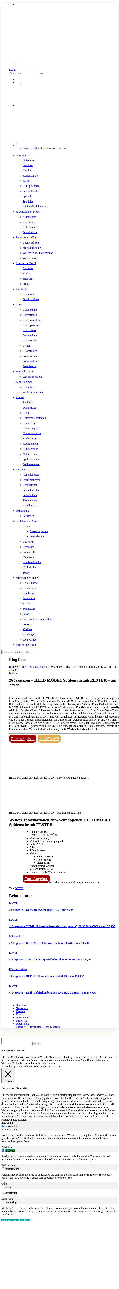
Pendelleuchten (31, 490)
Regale (26, 603)
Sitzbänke (28, 278)
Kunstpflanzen (31, 185)
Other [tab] (4, 1184)
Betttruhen (28, 546)
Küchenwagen (31, 438)
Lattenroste (29, 551)
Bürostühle (29, 222)
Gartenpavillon (31, 325)
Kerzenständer (31, 175)
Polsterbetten (37, 536)
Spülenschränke (31, 459)
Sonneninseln (30, 356)
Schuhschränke (31, 299)
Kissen (26, 180)
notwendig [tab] (7, 1123)
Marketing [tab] (7, 1199)
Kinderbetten (30, 386)
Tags (12, 888)
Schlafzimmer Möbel (27, 521)
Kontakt (20, 1014)
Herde (26, 412)
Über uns (21, 1005)
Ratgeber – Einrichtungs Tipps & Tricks (38, 1026)
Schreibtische (30, 232)
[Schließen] (8, 1076)
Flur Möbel (22, 289)
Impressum (22, 1020)
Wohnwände (29, 639)
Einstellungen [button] (9, 1067)
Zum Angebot (23, 738)
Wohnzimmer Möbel (27, 577)
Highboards (29, 593)
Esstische (28, 268)
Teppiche (28, 201)
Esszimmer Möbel (26, 263)
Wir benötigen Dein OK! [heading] (13, 1051)
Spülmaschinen (31, 464)
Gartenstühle (30, 335)
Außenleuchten (31, 474)
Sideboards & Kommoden (37, 619)
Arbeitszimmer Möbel (28, 211)
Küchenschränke (32, 433)
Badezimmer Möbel (27, 237)
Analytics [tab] (6, 1148)
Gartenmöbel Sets (32, 319)
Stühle (26, 283)
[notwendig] (3, 1127)
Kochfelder (29, 423)
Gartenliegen (30, 314)
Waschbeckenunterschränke (38, 252)
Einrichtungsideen (26, 644)
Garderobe (28, 294)
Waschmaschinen (32, 376)
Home (12, 666)
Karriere (20, 1011)
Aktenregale (29, 216)
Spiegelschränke (32, 247)
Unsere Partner (24, 1017)
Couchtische (29, 588)
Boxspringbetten (39, 531)
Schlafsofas (29, 608)
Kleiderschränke (32, 562)
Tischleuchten (30, 500)
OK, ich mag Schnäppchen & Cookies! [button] (40, 1067)
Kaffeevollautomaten (34, 417)
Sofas (26, 624)
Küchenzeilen (30, 443)
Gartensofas (29, 330)
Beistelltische (30, 582)
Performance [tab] (8, 1166)
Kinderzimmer (24, 381)
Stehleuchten (30, 495)
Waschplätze (29, 258)
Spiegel (27, 196)
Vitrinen (27, 629)
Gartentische (30, 340)
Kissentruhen (30, 350)
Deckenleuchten (31, 479)
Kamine (27, 170)
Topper (26, 572)
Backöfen (28, 402)
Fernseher (28, 515)
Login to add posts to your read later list (45, 148)
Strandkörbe (29, 366)
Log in (12, 69)
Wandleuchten (30, 505)
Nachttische (29, 567)
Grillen (26, 345)
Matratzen (28, 557)
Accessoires (22, 154)
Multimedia (22, 510)
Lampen (20, 469)
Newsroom (22, 1008)
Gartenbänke (30, 309)
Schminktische (31, 191)
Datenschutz (22, 1023)
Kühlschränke (30, 448)
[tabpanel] (59, 1139)
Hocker (27, 273)
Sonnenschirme (31, 361)
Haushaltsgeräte (24, 371)
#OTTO (19, 888)
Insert (40, 1044)
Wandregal (29, 634)
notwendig (11, 1127)
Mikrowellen (30, 454)
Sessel (26, 613)
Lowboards (29, 598)
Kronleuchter (30, 484)
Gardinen (28, 165)
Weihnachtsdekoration (35, 206)
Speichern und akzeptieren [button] (15, 1221)
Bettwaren (28, 541)
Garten (19, 304)
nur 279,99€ (49, 738)
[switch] (3, 1151)
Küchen (20, 397)
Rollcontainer (30, 227)
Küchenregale (30, 428)
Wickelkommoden (33, 392)
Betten (26, 526)
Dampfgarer (29, 407)
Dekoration (29, 160)
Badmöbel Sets (31, 242)
